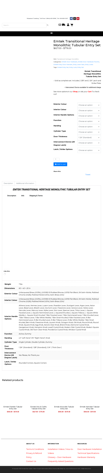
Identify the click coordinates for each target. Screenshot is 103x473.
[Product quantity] (57, 159)
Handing (57, 126)
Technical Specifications (88, 453)
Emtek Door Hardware (69, 62)
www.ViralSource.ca (71, 468)
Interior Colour (60, 109)
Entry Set (80, 67)
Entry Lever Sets (78, 64)
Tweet (87, 174)
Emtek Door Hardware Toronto (88, 62)
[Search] (48, 25)
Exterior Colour (60, 104)
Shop (75, 92)
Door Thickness (60, 136)
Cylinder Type (60, 131)
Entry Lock (73, 67)
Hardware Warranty (86, 457)
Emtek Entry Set (63, 67)
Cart (90, 92)
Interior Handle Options (64, 115)
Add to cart (61, 164)
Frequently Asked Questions (60, 461)
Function (57, 120)
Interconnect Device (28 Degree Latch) (64, 143)
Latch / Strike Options (63, 149)
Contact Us (31, 461)
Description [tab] (8, 183)
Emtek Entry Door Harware (63, 64)
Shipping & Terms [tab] (36, 196)
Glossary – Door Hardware (59, 457)
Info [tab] (22, 196)
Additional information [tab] (25, 183)
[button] (51, 33)
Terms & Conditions (35, 449)
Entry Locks (89, 64)
